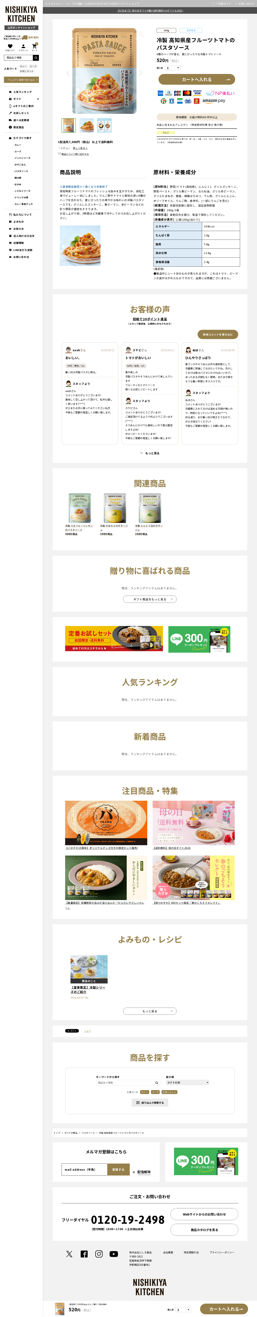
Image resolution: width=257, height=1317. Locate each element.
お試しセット (27, 71)
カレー (23, 66)
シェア (87, 1030)
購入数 (160, 68)
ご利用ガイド (223, 3)
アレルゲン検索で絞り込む (21, 79)
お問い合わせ (246, 3)
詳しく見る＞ (80, 148)
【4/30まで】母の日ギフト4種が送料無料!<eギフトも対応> (150, 10)
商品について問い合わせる (75, 153)
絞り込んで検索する (150, 1102)
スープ (33, 66)
